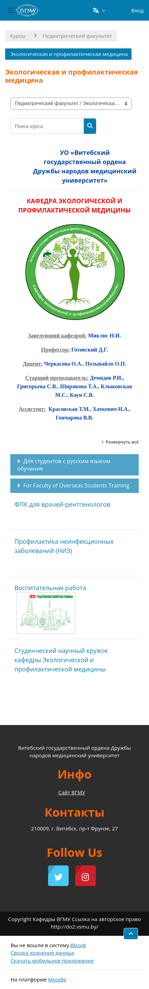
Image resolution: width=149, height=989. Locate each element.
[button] (98, 10)
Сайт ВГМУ (71, 792)
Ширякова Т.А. (78, 386)
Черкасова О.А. (63, 364)
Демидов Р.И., (107, 378)
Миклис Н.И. (104, 335)
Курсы (18, 35)
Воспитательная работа (50, 588)
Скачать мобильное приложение (52, 960)
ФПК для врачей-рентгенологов (62, 504)
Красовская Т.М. (69, 409)
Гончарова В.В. (74, 418)
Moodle (57, 979)
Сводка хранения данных (42, 952)
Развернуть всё (122, 442)
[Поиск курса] (47, 126)
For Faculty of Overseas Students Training (76, 485)
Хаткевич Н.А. (111, 409)
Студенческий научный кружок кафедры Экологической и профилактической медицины (61, 659)
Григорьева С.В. (37, 386)
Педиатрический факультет (77, 35)
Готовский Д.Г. (89, 350)
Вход (137, 10)
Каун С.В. (82, 395)
